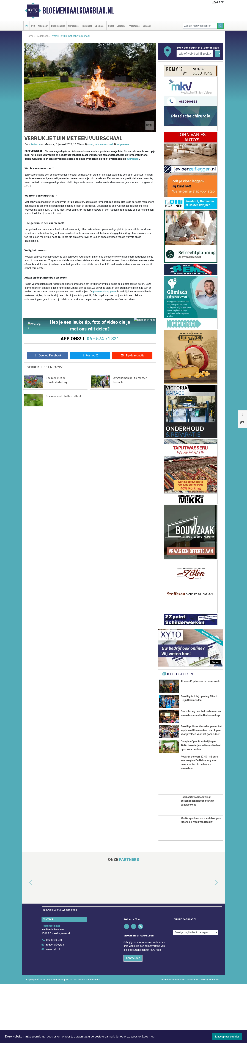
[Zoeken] (220, 26)
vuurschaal (106, 144)
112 (33, 26)
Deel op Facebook (47, 356)
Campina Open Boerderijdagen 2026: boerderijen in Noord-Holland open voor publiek (201, 786)
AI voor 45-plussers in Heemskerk (200, 681)
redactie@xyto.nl (55, 1003)
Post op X (90, 356)
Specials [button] (99, 26)
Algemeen (43, 26)
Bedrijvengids (58, 26)
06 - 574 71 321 (103, 338)
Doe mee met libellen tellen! (63, 397)
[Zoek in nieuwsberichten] (200, 26)
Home (30, 36)
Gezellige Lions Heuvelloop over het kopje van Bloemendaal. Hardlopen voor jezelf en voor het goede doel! (201, 746)
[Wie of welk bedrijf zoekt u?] (195, 53)
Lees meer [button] (148, 1036)
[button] (26, 941)
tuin (97, 144)
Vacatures (134, 26)
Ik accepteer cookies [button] (227, 1036)
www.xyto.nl (53, 1008)
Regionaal (87, 26)
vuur (91, 144)
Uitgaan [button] (121, 26)
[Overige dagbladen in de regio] (195, 991)
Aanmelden (133, 1017)
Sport (111, 26)
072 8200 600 (54, 999)
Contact (147, 26)
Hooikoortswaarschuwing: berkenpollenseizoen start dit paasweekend (197, 859)
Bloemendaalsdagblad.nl (78, 10)
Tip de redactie (132, 356)
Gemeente (73, 26)
